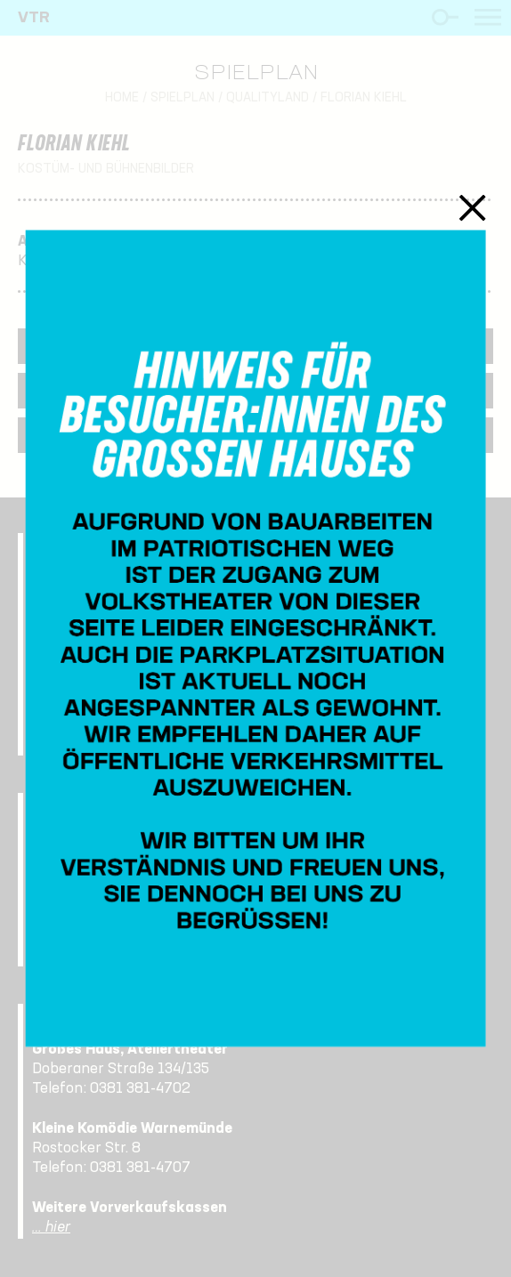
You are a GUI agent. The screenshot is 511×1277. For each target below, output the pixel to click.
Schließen (471, 207)
